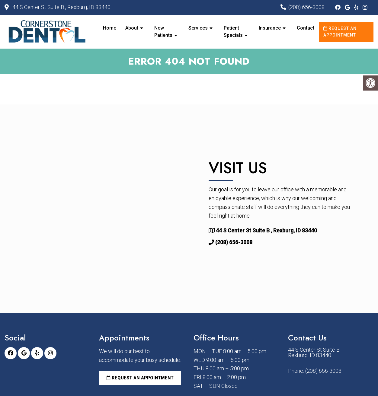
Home (109, 28)
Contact (305, 28)
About (131, 28)
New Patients (163, 31)
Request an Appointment (340, 31)
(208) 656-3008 (306, 7)
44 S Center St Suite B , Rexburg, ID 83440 (61, 7)
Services (198, 28)
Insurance (270, 28)
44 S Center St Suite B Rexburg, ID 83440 (314, 352)
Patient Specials (233, 31)
